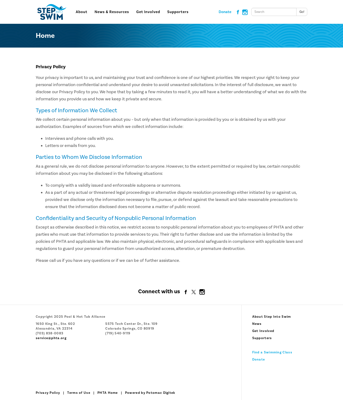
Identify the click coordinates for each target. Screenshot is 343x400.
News (257, 324)
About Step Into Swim (271, 317)
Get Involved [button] (148, 12)
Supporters (262, 338)
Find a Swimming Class (272, 352)
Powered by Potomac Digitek (150, 393)
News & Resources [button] (112, 12)
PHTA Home (107, 393)
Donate (225, 12)
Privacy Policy (48, 393)
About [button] (81, 12)
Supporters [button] (178, 12)
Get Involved (263, 331)
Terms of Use (78, 393)
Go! (301, 12)
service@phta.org (51, 338)
